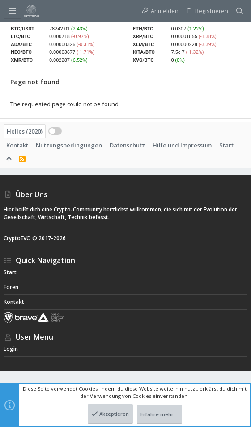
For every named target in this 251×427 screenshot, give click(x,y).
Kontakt (17, 145)
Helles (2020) (25, 131)
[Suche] (239, 11)
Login (11, 349)
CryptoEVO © (20, 238)
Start (226, 145)
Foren (11, 287)
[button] (12, 11)
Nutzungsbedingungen (69, 145)
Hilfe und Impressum (182, 145)
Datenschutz (127, 145)
